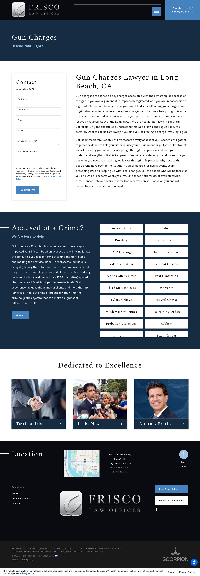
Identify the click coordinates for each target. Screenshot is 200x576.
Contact (16, 503)
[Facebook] (156, 509)
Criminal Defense (21, 498)
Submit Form (28, 189)
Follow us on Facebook (171, 500)
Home (15, 493)
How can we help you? (28, 151)
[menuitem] (35, 493)
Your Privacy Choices (47, 556)
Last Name (23, 110)
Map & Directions (119, 467)
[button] (194, 562)
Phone (21, 120)
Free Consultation (168, 489)
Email (20, 130)
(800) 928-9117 (182, 11)
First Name (23, 99)
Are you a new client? (27, 141)
